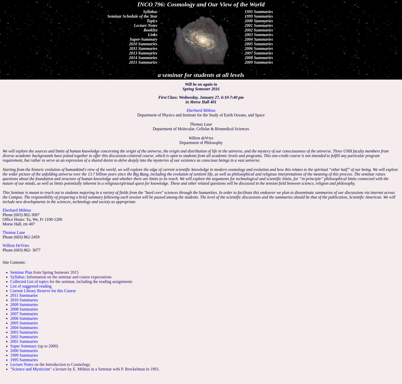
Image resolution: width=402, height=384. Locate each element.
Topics (152, 21)
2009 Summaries (259, 62)
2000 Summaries (259, 21)
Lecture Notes (145, 25)
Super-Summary (143, 39)
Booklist (150, 30)
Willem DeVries (16, 245)
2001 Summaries (259, 25)
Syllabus (150, 11)
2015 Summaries (143, 62)
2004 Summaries (259, 39)
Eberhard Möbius (17, 210)
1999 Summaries (259, 16)
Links (152, 34)
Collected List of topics (29, 281)
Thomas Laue (14, 232)
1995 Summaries (259, 11)
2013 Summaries (143, 53)
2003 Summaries (259, 34)
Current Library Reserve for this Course (43, 291)
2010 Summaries (143, 44)
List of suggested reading (31, 286)
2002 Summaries (259, 30)
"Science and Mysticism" (31, 369)
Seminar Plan (21, 272)
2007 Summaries (259, 53)
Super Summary (23, 346)
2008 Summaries (259, 58)
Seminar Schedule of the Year (132, 16)
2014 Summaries (143, 58)
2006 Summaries (259, 48)
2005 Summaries (259, 44)
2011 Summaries (143, 48)
